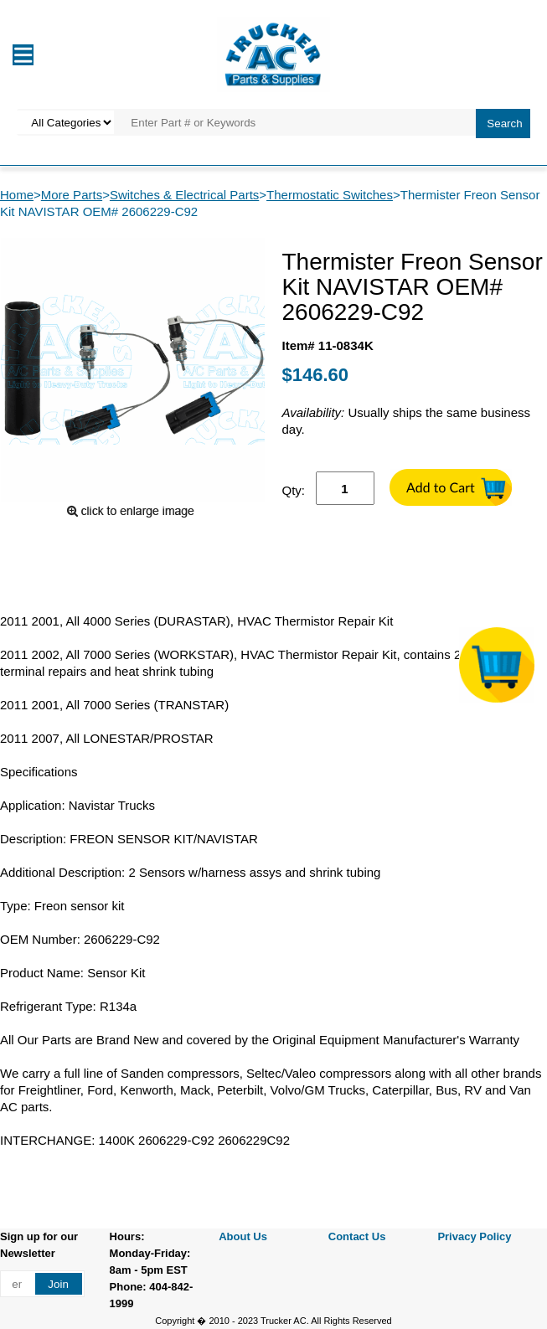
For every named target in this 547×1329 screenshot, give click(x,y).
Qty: (294, 490)
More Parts (71, 195)
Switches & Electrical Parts (184, 195)
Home (17, 195)
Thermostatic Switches (329, 195)
